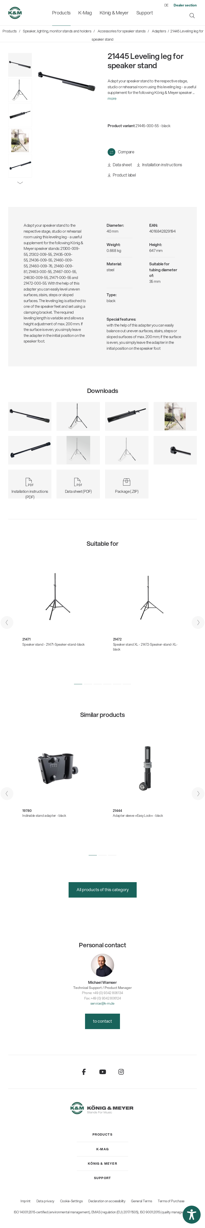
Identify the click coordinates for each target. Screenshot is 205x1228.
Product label (122, 175)
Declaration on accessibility (106, 1201)
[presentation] (7, 622)
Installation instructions (159, 165)
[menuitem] (61, 12)
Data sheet (120, 165)
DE (166, 5)
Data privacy (45, 1201)
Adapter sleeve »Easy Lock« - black (138, 815)
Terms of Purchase (171, 1201)
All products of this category (103, 889)
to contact (102, 1021)
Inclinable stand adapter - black (44, 815)
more (112, 98)
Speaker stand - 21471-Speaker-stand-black (53, 644)
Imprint (26, 1201)
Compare (126, 152)
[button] (78, 684)
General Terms (141, 1201)
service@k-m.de (102, 1003)
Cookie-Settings (71, 1201)
